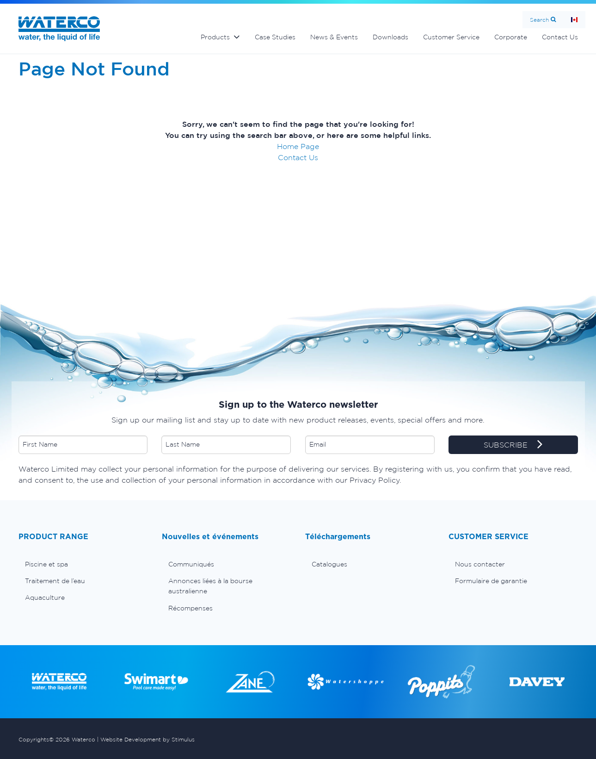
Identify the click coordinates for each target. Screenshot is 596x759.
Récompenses (190, 608)
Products (215, 37)
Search (539, 20)
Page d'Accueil (574, 19)
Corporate (510, 37)
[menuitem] (83, 564)
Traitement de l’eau (55, 581)
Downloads (390, 37)
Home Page (298, 146)
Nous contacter (480, 564)
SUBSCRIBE (513, 445)
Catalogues (329, 564)
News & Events (334, 37)
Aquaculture (45, 597)
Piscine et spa (46, 564)
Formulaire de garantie (491, 581)
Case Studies (275, 37)
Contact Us (560, 37)
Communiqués (191, 564)
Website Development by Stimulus (147, 739)
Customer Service (451, 37)
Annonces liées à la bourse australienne (210, 586)
